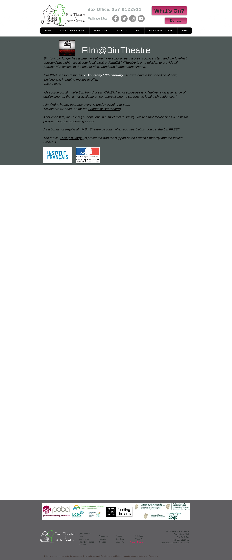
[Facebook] (115, 18)
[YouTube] (141, 18)
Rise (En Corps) (71, 138)
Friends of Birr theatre (104, 109)
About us (82, 545)
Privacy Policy (136, 542)
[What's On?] (169, 10)
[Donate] (176, 21)
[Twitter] (124, 18)
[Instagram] (132, 18)
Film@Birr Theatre (86, 542)
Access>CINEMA (104, 92)
